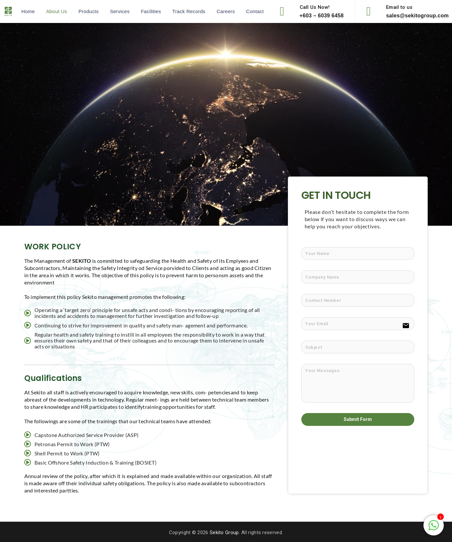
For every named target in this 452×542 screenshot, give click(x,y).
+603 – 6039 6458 (322, 15)
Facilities (151, 11)
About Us (56, 11)
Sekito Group (224, 532)
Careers (226, 11)
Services (120, 11)
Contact (255, 11)
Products (88, 11)
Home (28, 11)
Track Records (188, 11)
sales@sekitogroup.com (417, 15)
